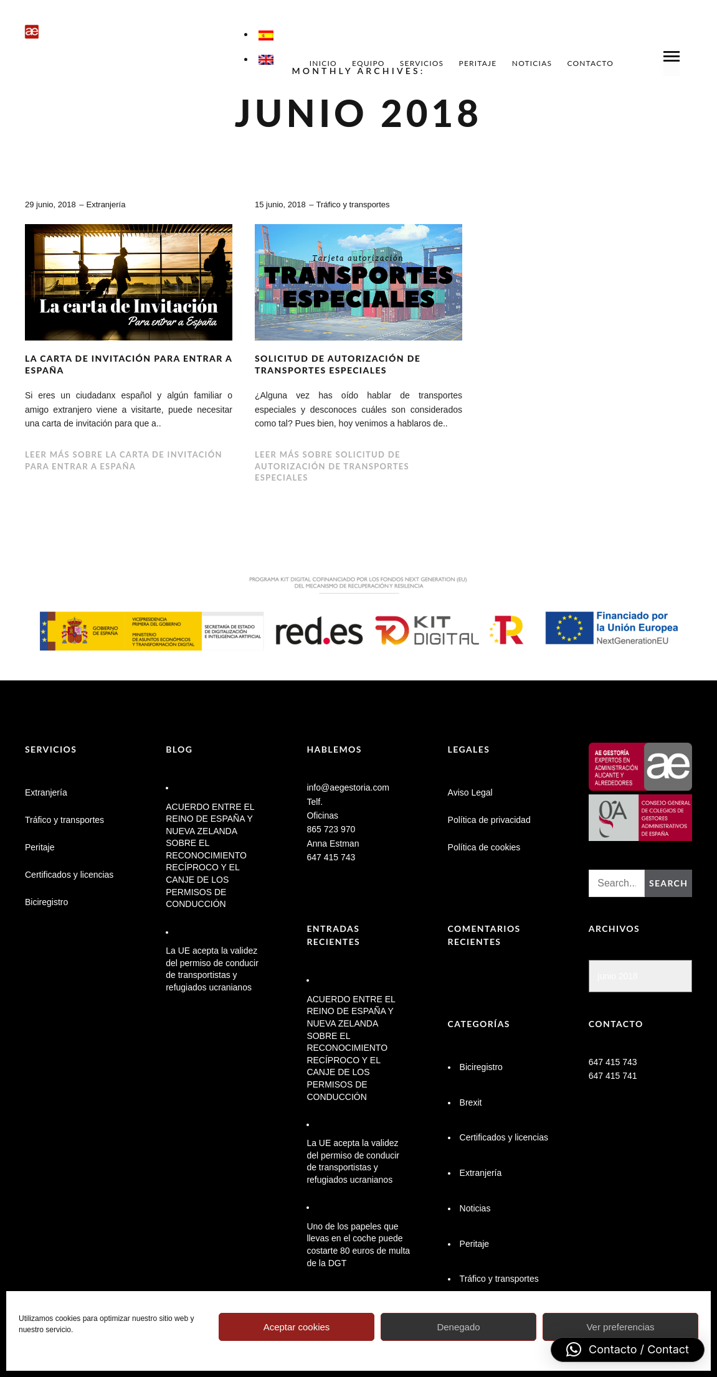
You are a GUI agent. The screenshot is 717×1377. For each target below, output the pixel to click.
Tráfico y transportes (353, 204)
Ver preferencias (620, 1327)
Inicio (323, 63)
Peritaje (478, 63)
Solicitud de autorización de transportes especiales (337, 364)
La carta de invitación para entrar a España (128, 364)
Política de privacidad (489, 820)
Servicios (422, 63)
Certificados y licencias (69, 875)
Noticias (532, 63)
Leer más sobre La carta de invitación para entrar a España (123, 460)
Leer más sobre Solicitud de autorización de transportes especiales (332, 465)
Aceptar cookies (297, 1327)
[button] (628, 1349)
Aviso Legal (470, 792)
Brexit (471, 1102)
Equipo (368, 63)
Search (668, 883)
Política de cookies (484, 847)
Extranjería (106, 204)
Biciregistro (46, 902)
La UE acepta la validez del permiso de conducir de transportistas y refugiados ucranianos (212, 969)
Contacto (590, 63)
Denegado (458, 1327)
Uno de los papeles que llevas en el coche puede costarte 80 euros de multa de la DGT (358, 1244)
